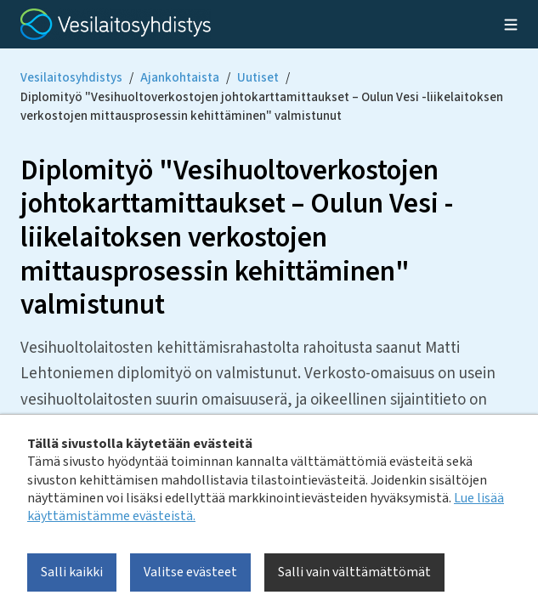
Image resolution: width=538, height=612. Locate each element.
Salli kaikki (72, 572)
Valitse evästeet (190, 572)
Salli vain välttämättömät (354, 572)
